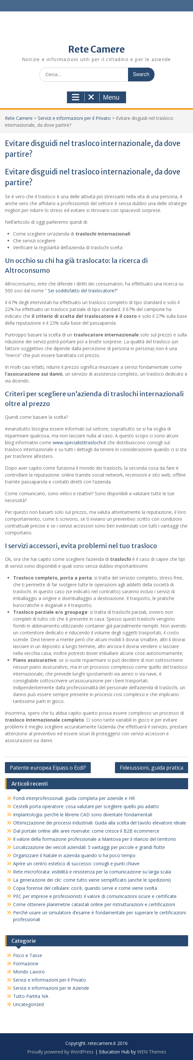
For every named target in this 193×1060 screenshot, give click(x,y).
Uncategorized (28, 1004)
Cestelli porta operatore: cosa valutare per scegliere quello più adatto (86, 806)
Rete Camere (96, 49)
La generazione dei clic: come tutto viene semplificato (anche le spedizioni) (92, 880)
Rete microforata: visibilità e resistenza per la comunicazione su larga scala (92, 872)
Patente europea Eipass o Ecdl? (48, 767)
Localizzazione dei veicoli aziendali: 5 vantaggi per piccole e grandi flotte (89, 847)
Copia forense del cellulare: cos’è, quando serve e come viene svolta (85, 888)
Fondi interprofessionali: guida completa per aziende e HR (74, 798)
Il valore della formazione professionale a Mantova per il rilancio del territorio (94, 839)
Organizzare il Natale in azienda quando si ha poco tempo (79, 855)
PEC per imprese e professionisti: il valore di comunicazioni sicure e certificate (95, 896)
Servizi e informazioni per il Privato (74, 118)
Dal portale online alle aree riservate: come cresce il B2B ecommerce (86, 831)
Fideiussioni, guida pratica (151, 767)
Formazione (26, 963)
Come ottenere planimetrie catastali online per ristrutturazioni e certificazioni (94, 904)
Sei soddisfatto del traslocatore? (81, 290)
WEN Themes (151, 1052)
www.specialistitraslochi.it (79, 442)
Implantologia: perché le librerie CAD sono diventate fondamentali (82, 814)
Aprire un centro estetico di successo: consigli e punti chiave (76, 863)
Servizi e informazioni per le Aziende (51, 988)
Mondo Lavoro (29, 972)
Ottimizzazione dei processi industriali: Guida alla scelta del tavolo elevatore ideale (99, 823)
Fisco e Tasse (27, 955)
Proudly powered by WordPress (60, 1052)
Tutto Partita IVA (30, 996)
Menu (95, 97)
